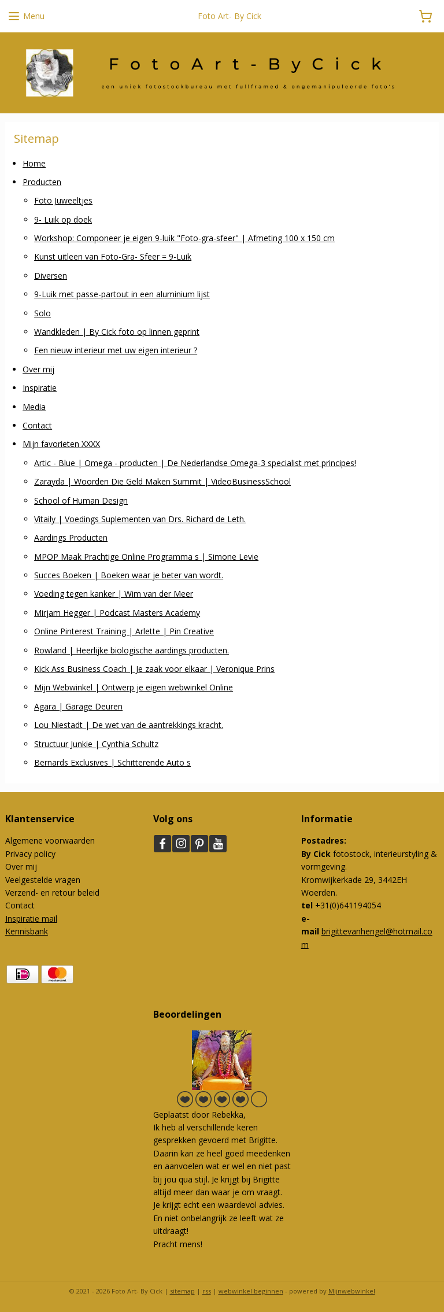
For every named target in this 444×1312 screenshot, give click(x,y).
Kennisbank (26, 931)
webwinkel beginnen (251, 1291)
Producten (42, 181)
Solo (42, 312)
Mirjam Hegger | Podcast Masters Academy (117, 612)
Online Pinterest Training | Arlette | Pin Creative (124, 631)
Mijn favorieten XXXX (61, 443)
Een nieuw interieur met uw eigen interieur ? (115, 350)
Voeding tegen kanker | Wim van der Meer (113, 593)
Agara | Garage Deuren (78, 705)
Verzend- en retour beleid (52, 892)
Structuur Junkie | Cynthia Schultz (96, 743)
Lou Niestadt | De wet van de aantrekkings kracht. (128, 724)
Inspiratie (40, 387)
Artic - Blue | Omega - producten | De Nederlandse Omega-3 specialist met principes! (195, 462)
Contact (37, 425)
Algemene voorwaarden (50, 840)
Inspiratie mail (31, 918)
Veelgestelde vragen (42, 879)
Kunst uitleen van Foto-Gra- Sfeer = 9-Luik (112, 256)
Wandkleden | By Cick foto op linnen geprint (116, 331)
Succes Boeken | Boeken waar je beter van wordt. (128, 575)
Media (34, 406)
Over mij (38, 368)
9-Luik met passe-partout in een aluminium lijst (122, 294)
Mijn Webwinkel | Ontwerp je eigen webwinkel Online (133, 687)
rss (206, 1291)
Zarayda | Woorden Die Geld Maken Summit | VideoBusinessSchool (162, 481)
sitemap (182, 1291)
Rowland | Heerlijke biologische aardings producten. (131, 649)
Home (34, 162)
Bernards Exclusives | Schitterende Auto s (112, 762)
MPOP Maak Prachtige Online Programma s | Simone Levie (146, 555)
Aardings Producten (71, 537)
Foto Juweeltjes (63, 200)
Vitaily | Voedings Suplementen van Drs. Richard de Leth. (140, 518)
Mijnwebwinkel (351, 1291)
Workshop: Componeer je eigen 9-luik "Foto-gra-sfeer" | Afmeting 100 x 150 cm (184, 237)
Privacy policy (30, 853)
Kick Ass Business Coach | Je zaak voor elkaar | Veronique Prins (154, 668)
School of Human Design (81, 499)
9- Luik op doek (63, 218)
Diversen (50, 274)
